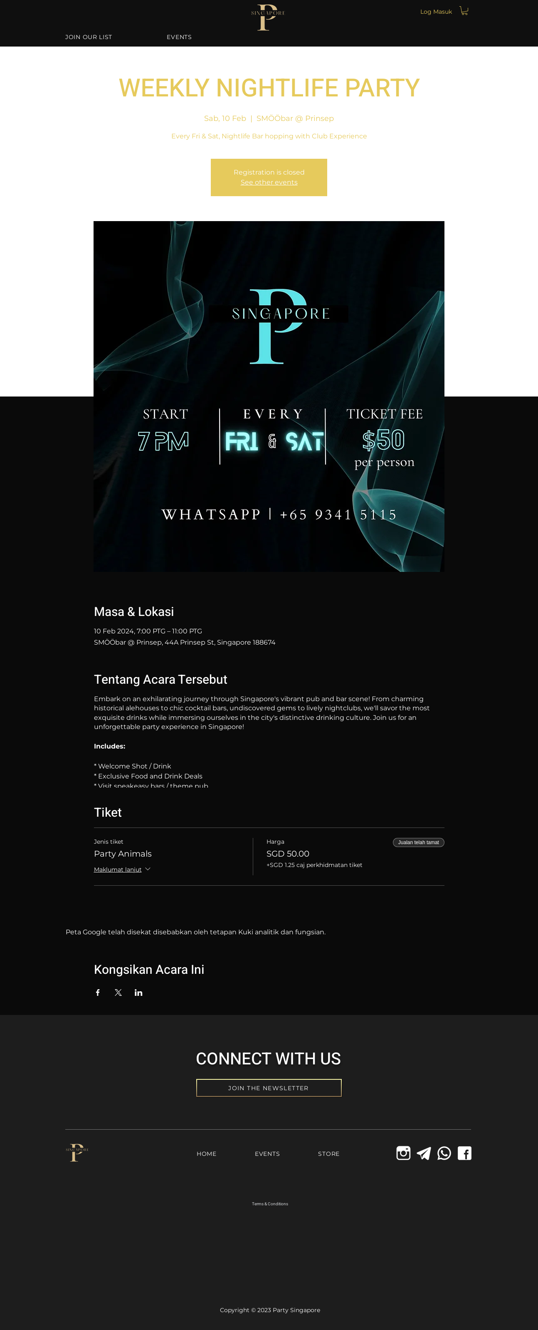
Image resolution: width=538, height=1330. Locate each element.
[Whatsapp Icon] (444, 1153)
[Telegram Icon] (424, 1153)
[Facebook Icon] (465, 1153)
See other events (269, 182)
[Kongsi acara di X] (118, 992)
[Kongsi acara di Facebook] (98, 992)
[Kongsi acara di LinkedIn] (139, 992)
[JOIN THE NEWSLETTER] (269, 1088)
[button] (464, 10)
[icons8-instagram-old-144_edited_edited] (403, 1153)
